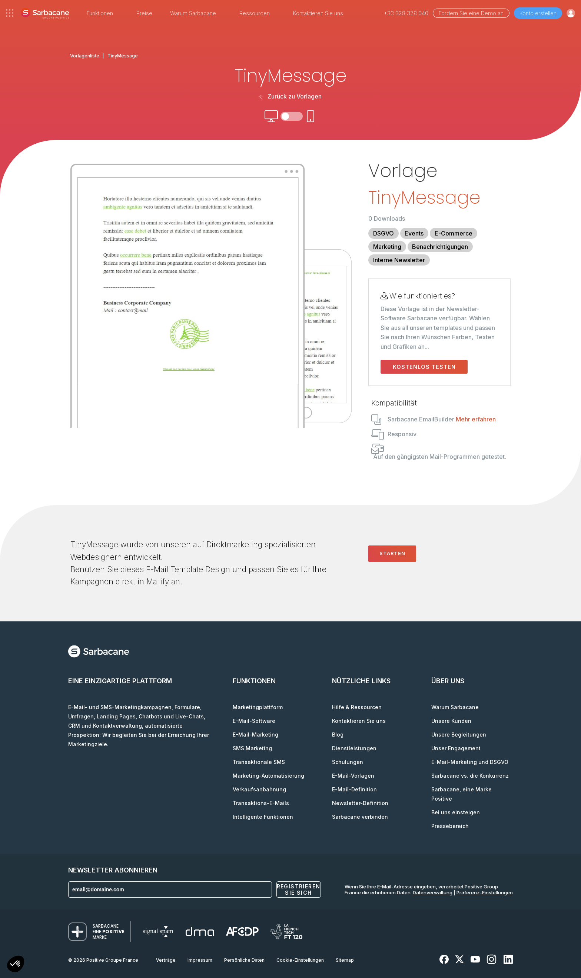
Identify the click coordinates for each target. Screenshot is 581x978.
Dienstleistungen (354, 748)
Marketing (387, 246)
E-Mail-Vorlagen (353, 775)
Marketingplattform (258, 707)
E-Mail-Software (254, 721)
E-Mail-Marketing (255, 734)
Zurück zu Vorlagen (290, 96)
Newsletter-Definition (360, 803)
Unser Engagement (456, 748)
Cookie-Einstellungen (300, 960)
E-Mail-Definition (354, 789)
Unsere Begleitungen (458, 734)
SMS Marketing (252, 748)
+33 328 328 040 (406, 13)
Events (414, 233)
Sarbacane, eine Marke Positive (461, 794)
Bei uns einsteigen (455, 812)
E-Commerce (453, 233)
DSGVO (383, 233)
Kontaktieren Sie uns (318, 13)
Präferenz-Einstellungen (484, 892)
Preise (144, 13)
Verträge (166, 960)
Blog (337, 734)
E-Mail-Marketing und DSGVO (469, 762)
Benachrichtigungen (440, 246)
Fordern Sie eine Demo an (471, 13)
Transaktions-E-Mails (261, 803)
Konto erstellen (538, 13)
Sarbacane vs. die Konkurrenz (470, 775)
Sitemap (345, 960)
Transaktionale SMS (259, 762)
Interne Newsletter (399, 260)
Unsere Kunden (451, 721)
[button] (15, 965)
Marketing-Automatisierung (268, 775)
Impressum (199, 960)
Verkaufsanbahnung (259, 789)
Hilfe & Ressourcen (357, 707)
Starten (392, 553)
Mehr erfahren (476, 419)
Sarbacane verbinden (360, 817)
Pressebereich (450, 826)
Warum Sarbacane (455, 707)
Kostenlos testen (424, 367)
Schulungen (347, 762)
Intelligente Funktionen (263, 817)
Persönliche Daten (244, 960)
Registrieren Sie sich (299, 889)
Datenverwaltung (432, 892)
